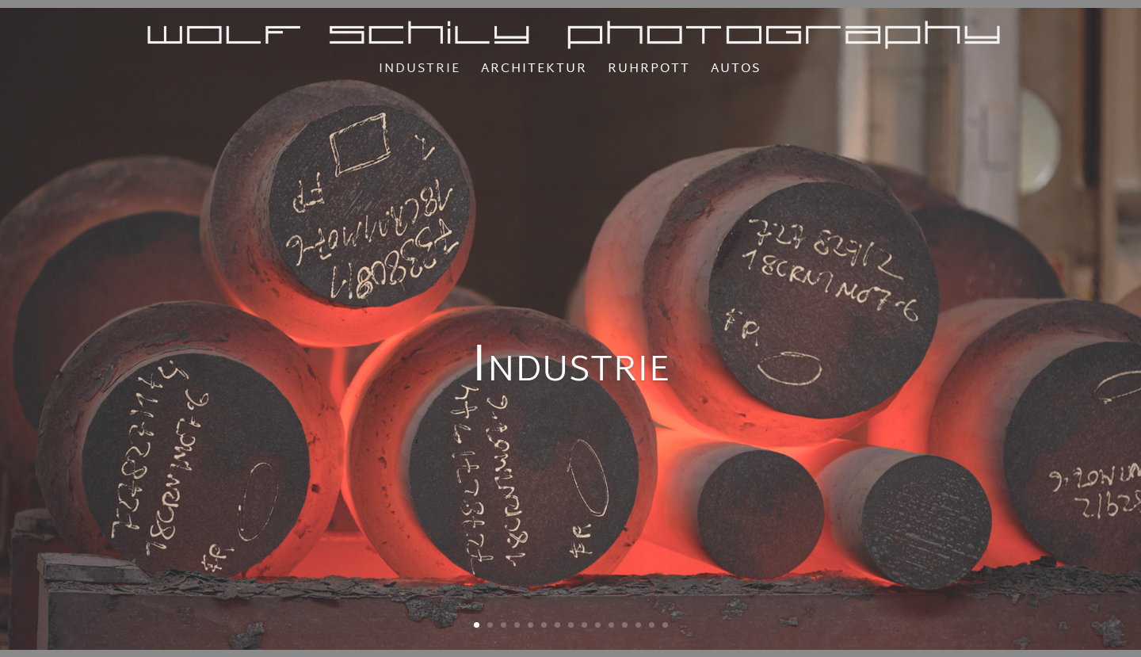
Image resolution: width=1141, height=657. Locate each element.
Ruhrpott (649, 72)
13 (638, 625)
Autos (736, 72)
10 (598, 625)
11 (611, 625)
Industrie (419, 72)
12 (625, 625)
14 (651, 625)
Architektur (534, 72)
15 (665, 625)
